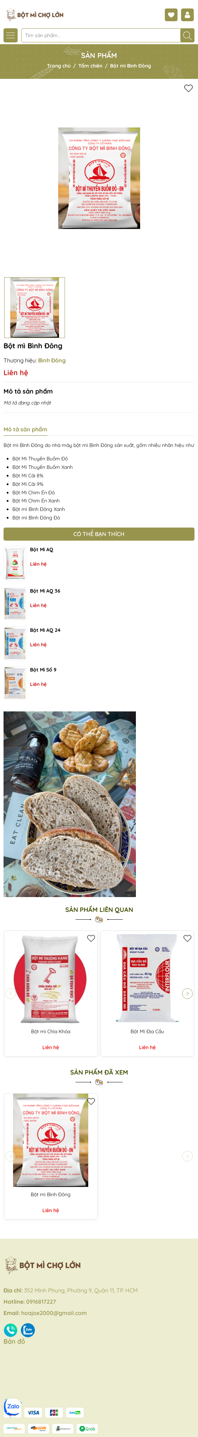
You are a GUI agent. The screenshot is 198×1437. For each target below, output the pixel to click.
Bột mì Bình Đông (51, 1194)
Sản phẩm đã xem (99, 1072)
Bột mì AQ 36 (45, 591)
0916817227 (41, 1301)
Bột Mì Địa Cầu (147, 1031)
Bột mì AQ (41, 549)
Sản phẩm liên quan (99, 910)
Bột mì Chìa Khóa (50, 1031)
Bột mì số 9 (43, 670)
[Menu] (11, 35)
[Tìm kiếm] (187, 35)
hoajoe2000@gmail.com (54, 1312)
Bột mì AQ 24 (45, 630)
